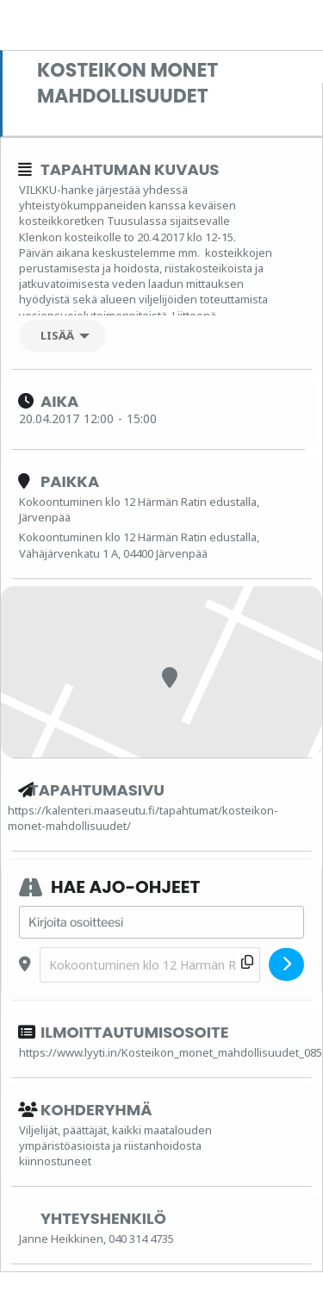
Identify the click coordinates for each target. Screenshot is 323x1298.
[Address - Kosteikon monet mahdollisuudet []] (161, 922)
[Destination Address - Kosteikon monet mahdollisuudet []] (150, 965)
